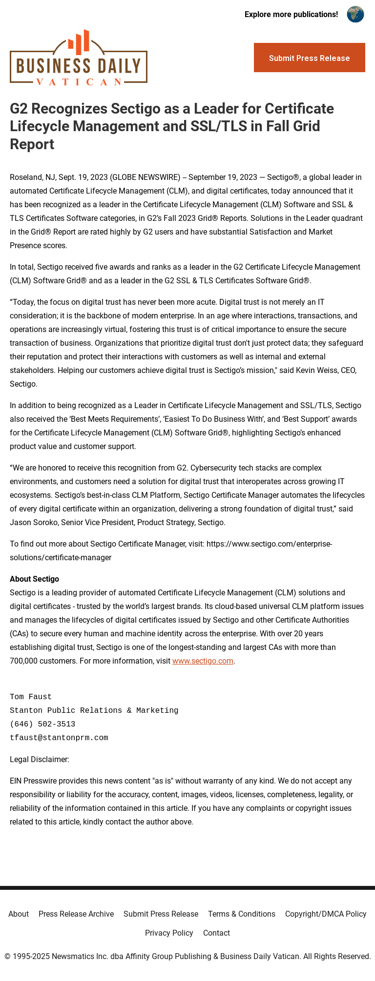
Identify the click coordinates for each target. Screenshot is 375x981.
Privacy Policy (169, 933)
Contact (216, 933)
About (18, 914)
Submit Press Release (161, 914)
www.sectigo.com (202, 661)
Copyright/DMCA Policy (326, 914)
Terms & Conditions (241, 914)
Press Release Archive (76, 914)
